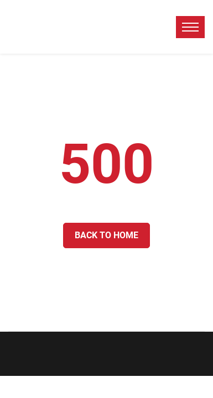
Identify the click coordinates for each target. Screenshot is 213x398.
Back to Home (106, 235)
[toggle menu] (190, 27)
